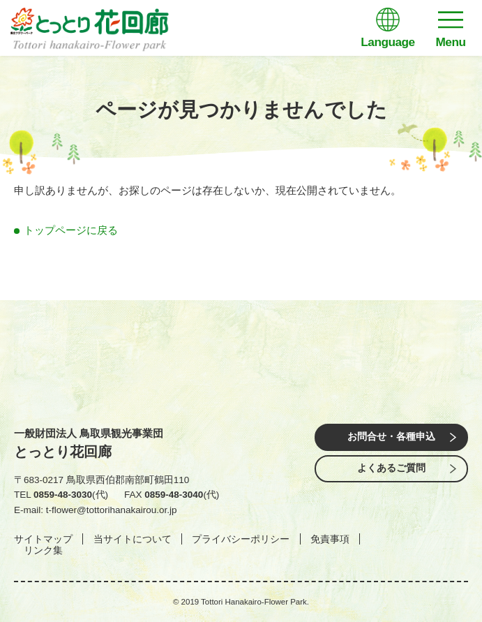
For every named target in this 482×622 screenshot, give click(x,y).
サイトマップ (43, 539)
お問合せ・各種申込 (391, 436)
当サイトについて (132, 539)
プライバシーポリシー (240, 539)
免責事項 (329, 539)
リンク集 (43, 550)
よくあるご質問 (391, 468)
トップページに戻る (71, 230)
